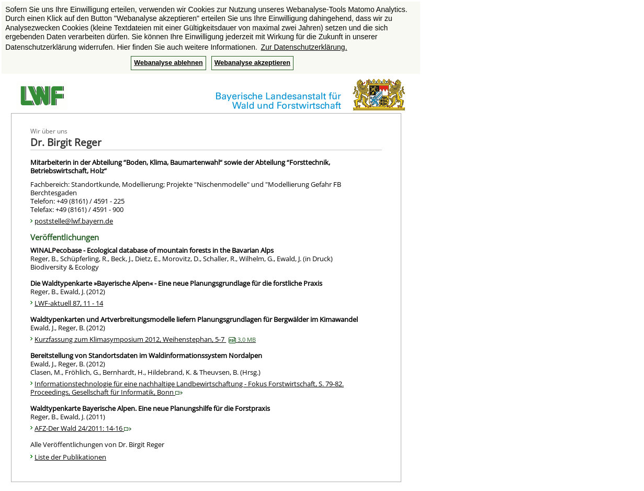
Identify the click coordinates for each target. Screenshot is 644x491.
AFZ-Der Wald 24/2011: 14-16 (83, 428)
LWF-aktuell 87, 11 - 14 (69, 303)
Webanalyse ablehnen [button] (168, 62)
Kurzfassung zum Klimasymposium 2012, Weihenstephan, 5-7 (145, 339)
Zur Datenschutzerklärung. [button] (304, 47)
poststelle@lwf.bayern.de (74, 221)
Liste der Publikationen (70, 457)
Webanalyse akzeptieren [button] (252, 62)
